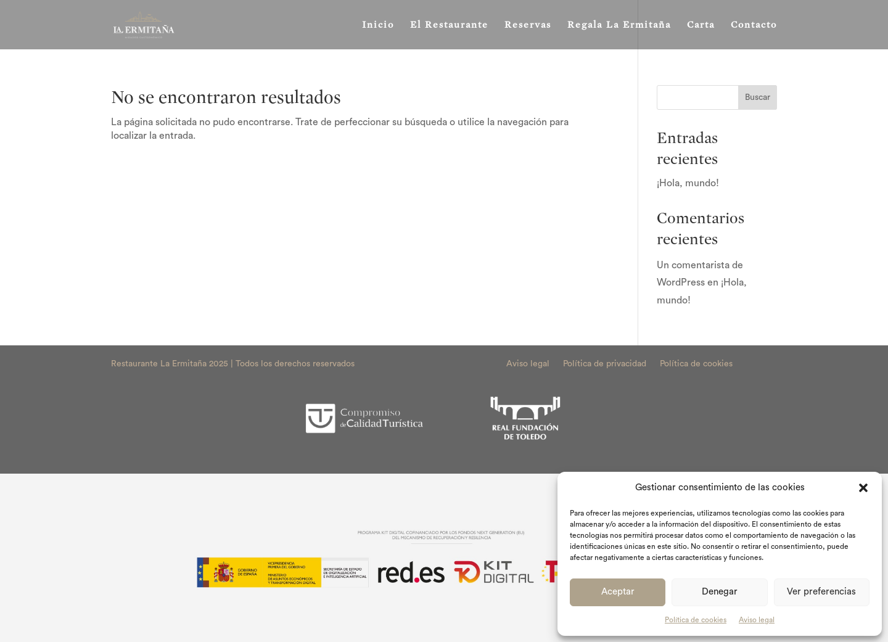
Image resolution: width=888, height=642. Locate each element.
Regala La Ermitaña (619, 25)
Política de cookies (695, 619)
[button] (863, 488)
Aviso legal (757, 619)
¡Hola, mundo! (688, 183)
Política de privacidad (604, 364)
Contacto (754, 25)
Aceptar (618, 591)
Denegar (720, 591)
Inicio (378, 25)
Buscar (757, 97)
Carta (701, 25)
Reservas (527, 25)
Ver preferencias (821, 591)
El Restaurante (449, 25)
